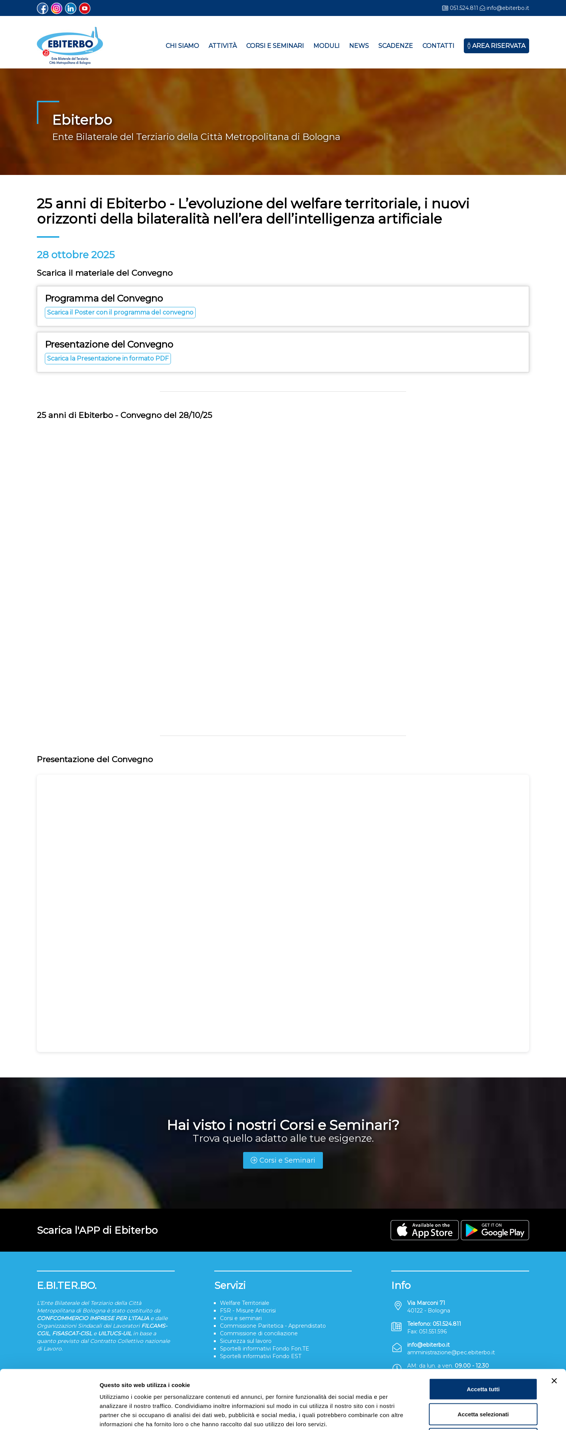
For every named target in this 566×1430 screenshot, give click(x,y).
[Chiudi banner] (554, 1322)
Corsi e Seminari (275, 45)
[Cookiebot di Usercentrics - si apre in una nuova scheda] (49, 1415)
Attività (223, 45)
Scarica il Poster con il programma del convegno (120, 312)
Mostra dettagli (399, 1415)
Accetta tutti (483, 1330)
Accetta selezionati (483, 1355)
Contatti (438, 45)
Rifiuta (483, 1380)
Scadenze (395, 45)
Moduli (326, 45)
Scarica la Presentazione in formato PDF (108, 358)
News (359, 45)
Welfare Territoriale (244, 1303)
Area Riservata (496, 45)
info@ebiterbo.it (508, 8)
